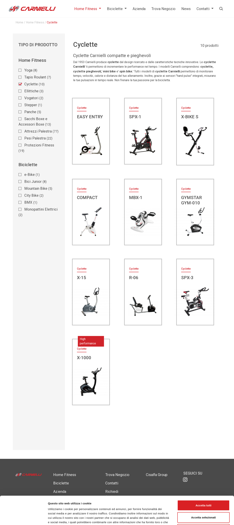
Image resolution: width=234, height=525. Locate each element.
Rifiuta (203, 501)
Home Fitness (86, 9)
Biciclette (115, 9)
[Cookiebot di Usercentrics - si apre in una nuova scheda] (24, 518)
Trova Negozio (163, 9)
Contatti (203, 9)
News (186, 9)
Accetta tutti (204, 477)
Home (19, 22)
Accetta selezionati (203, 489)
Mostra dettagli (192, 517)
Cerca (221, 9)
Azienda (139, 9)
